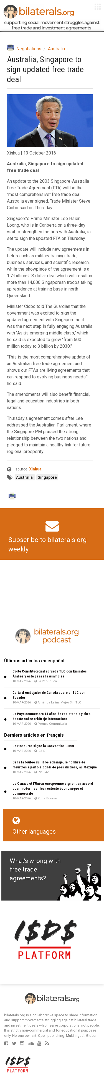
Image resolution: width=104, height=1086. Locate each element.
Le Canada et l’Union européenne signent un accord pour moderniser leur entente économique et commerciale (52, 788)
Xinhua (35, 469)
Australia (56, 48)
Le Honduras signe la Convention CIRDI (43, 746)
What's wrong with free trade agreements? (35, 869)
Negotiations (28, 48)
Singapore (47, 477)
